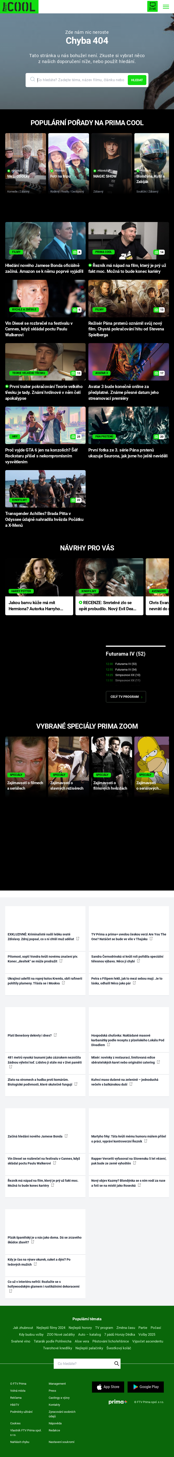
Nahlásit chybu (19, 1442)
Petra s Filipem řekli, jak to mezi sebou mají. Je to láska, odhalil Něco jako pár (126, 981)
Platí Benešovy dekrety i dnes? (32, 1035)
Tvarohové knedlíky (57, 1348)
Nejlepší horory (80, 1328)
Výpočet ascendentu (147, 1341)
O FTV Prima (18, 1383)
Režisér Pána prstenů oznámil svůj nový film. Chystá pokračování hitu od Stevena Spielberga (126, 329)
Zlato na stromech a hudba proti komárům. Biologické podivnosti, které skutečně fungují (42, 1082)
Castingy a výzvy (59, 1397)
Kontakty (54, 1404)
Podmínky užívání (21, 1411)
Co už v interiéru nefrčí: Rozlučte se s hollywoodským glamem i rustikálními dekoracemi (44, 1286)
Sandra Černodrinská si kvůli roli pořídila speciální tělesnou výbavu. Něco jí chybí (127, 959)
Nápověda (55, 1423)
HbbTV (14, 1404)
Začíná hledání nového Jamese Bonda (38, 1136)
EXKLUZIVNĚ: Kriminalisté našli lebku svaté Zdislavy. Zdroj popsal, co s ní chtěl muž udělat (43, 936)
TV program (104, 1328)
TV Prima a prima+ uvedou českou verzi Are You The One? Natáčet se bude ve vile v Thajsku (128, 936)
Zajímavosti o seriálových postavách (147, 786)
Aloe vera (82, 1341)
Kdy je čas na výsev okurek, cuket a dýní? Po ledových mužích (39, 1262)
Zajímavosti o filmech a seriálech (25, 785)
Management (57, 1383)
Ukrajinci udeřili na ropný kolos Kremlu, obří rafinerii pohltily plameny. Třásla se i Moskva (45, 981)
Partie (142, 1328)
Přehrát (14, 170)
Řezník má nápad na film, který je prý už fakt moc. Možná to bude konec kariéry (43, 1183)
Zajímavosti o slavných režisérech (67, 785)
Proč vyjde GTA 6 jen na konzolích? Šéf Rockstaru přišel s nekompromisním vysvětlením (41, 456)
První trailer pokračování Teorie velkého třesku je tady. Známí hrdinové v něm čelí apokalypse (44, 392)
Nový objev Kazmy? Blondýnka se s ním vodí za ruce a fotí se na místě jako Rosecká (128, 1183)
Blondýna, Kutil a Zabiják (150, 179)
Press (52, 1390)
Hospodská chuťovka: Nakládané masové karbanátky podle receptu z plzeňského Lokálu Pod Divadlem (127, 1040)
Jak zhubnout (23, 1328)
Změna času (125, 1328)
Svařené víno (20, 1341)
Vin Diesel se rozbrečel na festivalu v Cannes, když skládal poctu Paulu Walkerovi (39, 329)
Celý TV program (127, 696)
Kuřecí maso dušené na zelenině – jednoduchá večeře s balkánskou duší (124, 1082)
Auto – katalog (89, 1335)
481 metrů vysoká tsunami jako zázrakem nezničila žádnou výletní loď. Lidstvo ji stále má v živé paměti (45, 1062)
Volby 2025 (146, 1335)
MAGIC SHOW (105, 176)
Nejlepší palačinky (89, 1348)
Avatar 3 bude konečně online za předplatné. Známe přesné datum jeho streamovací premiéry (123, 392)
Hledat (137, 80)
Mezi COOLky (18, 176)
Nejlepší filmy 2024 (50, 1328)
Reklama (16, 1397)
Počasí (156, 1328)
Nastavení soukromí (61, 1442)
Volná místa (17, 1390)
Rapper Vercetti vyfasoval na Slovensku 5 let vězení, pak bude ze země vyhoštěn (128, 1161)
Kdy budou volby (31, 1335)
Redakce (54, 1430)
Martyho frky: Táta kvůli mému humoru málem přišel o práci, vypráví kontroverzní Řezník (128, 1139)
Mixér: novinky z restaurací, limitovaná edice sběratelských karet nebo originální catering (125, 1060)
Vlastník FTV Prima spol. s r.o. (25, 1433)
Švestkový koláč (118, 1348)
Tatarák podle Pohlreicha (52, 1341)
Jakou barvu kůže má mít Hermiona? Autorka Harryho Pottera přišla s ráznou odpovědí (34, 606)
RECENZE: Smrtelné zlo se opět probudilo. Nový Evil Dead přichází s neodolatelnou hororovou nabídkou (107, 606)
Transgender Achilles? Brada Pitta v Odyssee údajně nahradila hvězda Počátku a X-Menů (44, 519)
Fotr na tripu (60, 176)
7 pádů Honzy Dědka (119, 1335)
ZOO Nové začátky (61, 1335)
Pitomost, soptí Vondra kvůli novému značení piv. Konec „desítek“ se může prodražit (43, 959)
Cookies (15, 1423)
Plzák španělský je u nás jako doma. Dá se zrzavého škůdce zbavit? (45, 1240)
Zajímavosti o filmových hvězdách (110, 785)
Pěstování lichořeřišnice (110, 1341)
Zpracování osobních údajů (62, 1414)
